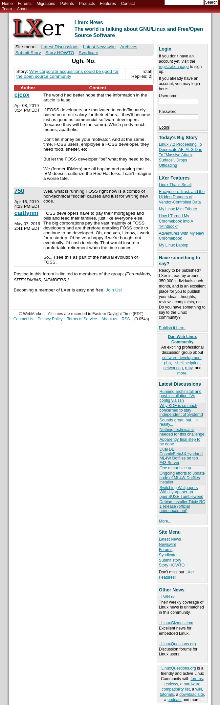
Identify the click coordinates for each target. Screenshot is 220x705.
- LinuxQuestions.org (177, 644)
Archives (128, 46)
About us (109, 319)
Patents (67, 3)
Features (108, 3)
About (22, 9)
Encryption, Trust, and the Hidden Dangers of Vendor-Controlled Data (182, 196)
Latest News (170, 539)
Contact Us (23, 319)
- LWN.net (168, 597)
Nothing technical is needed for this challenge (182, 431)
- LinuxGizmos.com (176, 623)
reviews (171, 684)
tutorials (167, 694)
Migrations (45, 3)
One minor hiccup (175, 468)
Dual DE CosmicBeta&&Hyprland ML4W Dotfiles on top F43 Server (181, 456)
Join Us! (114, 290)
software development (182, 357)
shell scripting (187, 363)
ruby (188, 368)
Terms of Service (82, 319)
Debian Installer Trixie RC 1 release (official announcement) (182, 506)
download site (191, 694)
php (167, 363)
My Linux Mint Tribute (178, 209)
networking (173, 368)
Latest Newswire (99, 46)
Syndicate (168, 555)
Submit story (170, 560)
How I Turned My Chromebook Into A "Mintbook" (176, 221)
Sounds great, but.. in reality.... (179, 422)
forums (196, 678)
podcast (174, 699)
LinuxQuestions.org (179, 668)
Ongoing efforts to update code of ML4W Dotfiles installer (182, 477)
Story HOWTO (172, 565)
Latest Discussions (59, 46)
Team (7, 9)
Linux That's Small (175, 184)
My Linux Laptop (173, 245)
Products (87, 3)
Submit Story (28, 52)
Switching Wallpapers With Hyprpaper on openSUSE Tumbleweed (181, 492)
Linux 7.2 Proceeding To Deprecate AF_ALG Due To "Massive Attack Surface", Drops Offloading (180, 155)
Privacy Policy (50, 319)
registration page (174, 66)
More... (165, 521)
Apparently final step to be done (180, 441)
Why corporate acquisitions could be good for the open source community (67, 74)
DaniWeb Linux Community (182, 339)
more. (182, 373)
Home (7, 3)
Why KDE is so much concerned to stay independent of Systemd (181, 410)
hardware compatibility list (181, 687)
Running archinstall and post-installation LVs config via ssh (181, 396)
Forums (24, 3)
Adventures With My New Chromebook (181, 236)
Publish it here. (172, 328)
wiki (198, 689)
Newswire (167, 544)
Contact (128, 3)
